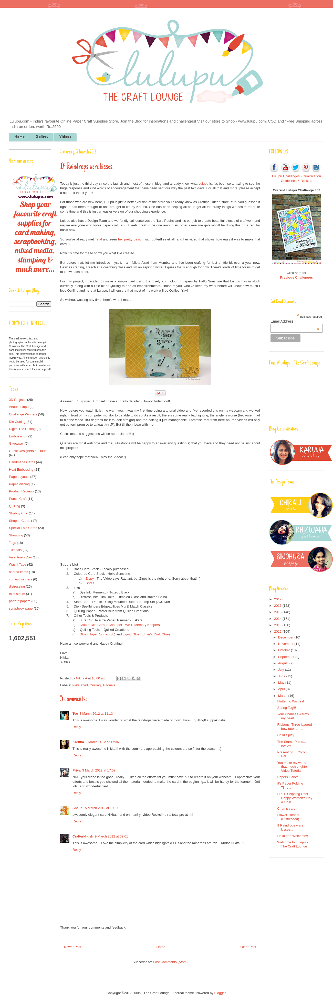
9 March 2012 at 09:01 (111, 836)
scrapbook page (21, 608)
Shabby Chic (18, 513)
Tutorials (108, 685)
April (282, 689)
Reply (76, 727)
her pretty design (130, 239)
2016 (278, 606)
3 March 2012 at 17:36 (102, 742)
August (283, 663)
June (282, 676)
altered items (18, 572)
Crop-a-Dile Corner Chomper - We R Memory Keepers (119, 625)
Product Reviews (21, 491)
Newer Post (72, 947)
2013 (278, 625)
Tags (12, 543)
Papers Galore (288, 777)
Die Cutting (17, 422)
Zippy (90, 578)
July (281, 669)
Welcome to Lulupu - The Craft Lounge (292, 844)
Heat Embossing (21, 469)
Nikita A (82, 678)
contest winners (20, 579)
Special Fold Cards (23, 528)
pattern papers (19, 601)
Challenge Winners (23, 414)
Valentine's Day (20, 557)
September (286, 657)
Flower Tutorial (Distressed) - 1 (290, 817)
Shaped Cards (19, 521)
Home (19, 137)
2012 (278, 631)
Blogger (220, 993)
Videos (65, 137)
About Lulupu (19, 407)
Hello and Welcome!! (292, 836)
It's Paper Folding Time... (290, 785)
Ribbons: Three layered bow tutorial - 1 (294, 727)
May (281, 683)
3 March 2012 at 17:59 (99, 770)
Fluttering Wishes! (290, 701)
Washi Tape (17, 564)
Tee (75, 713)
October (284, 650)
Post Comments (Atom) (170, 962)
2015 (278, 612)
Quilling (95, 685)
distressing (17, 586)
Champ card (286, 808)
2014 (278, 619)
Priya (76, 770)
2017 (278, 599)
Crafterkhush (82, 836)
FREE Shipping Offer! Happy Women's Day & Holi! (294, 798)
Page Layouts (19, 477)
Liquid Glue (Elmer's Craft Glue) (146, 634)
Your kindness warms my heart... (293, 716)
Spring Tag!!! (286, 708)
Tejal (98, 239)
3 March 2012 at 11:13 (96, 713)
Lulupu (204, 183)
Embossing (17, 436)
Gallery (42, 137)
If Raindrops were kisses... (290, 827)
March (283, 696)
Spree (90, 583)
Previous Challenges (296, 277)
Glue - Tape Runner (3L (96, 634)
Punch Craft (18, 499)
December (286, 637)
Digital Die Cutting (22, 429)
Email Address (294, 321)
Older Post (248, 947)
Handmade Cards (22, 462)
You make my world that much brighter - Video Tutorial (293, 767)
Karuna (78, 742)
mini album (17, 594)
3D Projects (17, 400)
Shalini (78, 808)
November (286, 644)
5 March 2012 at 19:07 (101, 808)
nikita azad (80, 685)
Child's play (285, 735)
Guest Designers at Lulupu (28, 451)
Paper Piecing (19, 484)
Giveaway (16, 443)
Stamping (16, 535)
